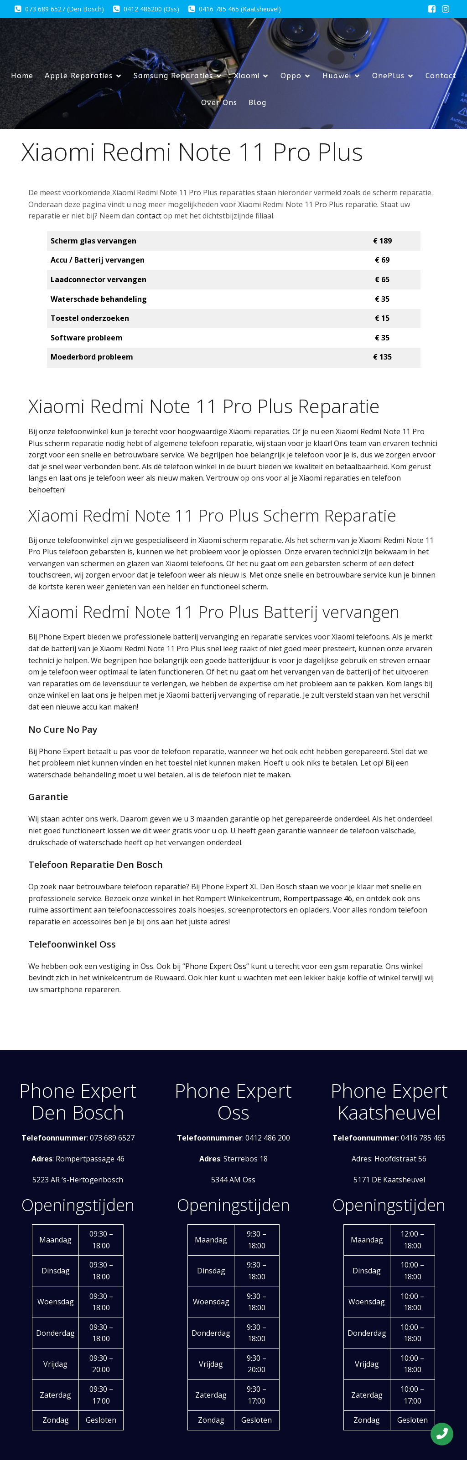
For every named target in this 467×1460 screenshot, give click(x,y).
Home (22, 75)
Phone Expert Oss (215, 966)
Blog (257, 102)
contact (148, 216)
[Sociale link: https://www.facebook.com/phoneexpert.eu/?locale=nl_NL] (432, 9)
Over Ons (219, 102)
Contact (441, 75)
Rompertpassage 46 (317, 898)
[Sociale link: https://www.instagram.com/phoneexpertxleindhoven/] (445, 9)
